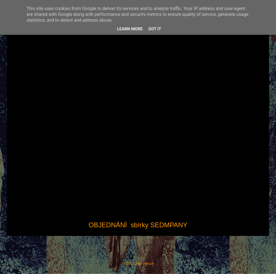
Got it (154, 28)
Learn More (130, 28)
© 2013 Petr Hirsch (138, 263)
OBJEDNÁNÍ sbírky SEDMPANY (138, 225)
